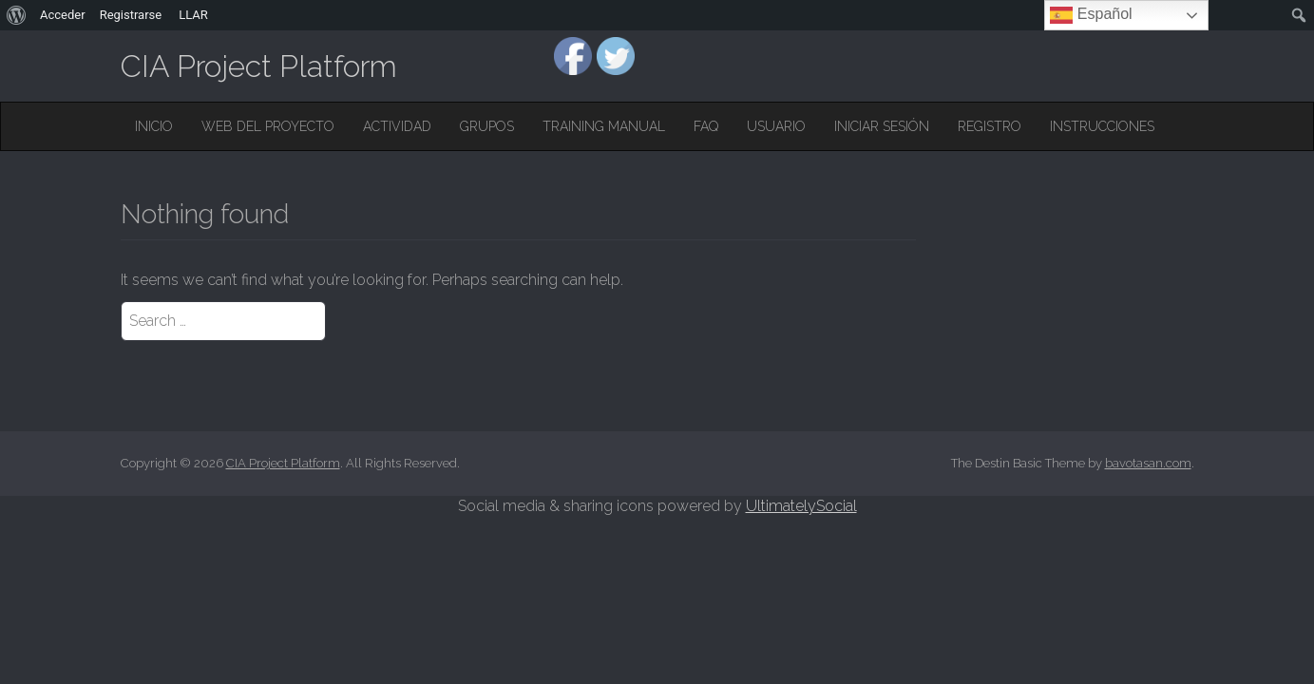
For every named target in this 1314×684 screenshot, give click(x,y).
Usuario (776, 126)
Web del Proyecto (267, 126)
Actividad (397, 126)
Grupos (487, 126)
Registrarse (131, 15)
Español (1091, 15)
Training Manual (604, 126)
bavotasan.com (1148, 463)
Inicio (154, 126)
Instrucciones (1102, 126)
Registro (989, 126)
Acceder (63, 15)
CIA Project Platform (259, 66)
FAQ (706, 126)
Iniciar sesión (881, 126)
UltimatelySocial (801, 506)
